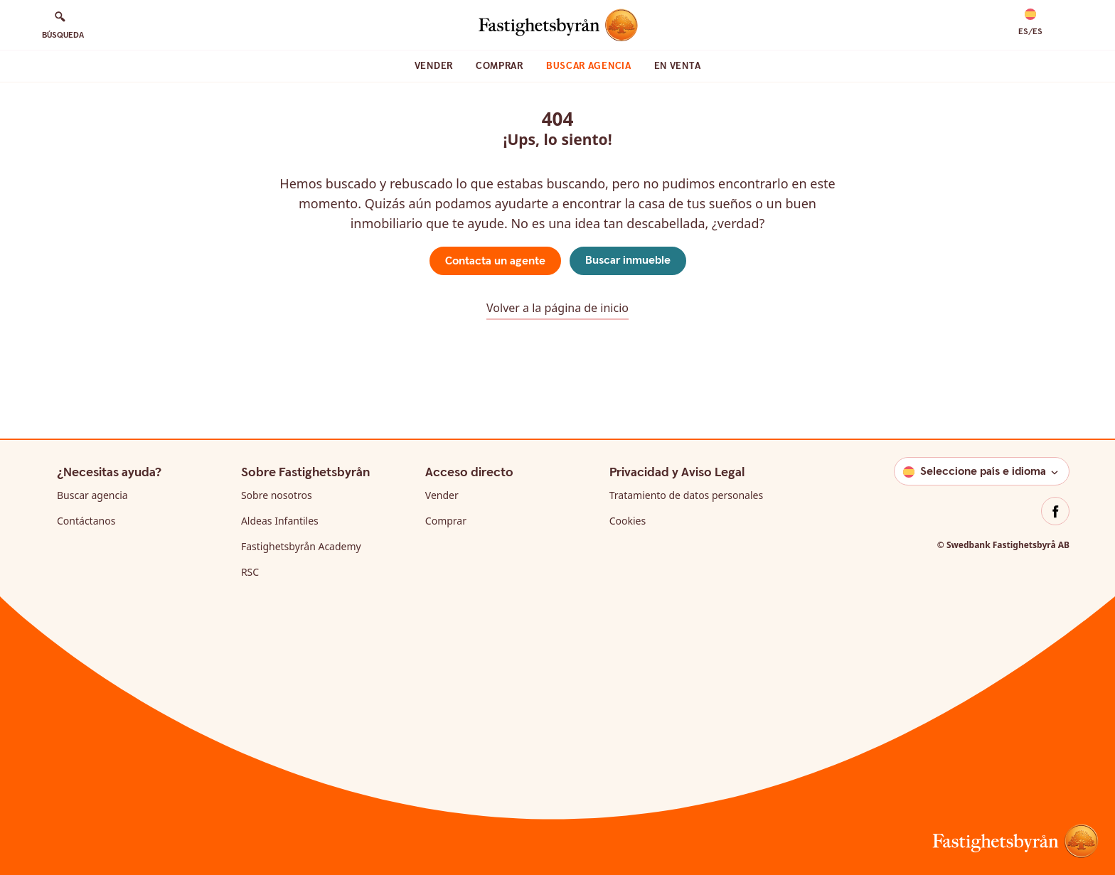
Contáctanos (86, 520)
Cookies (627, 520)
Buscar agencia (588, 66)
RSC (250, 572)
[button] (1030, 23)
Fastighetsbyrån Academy (301, 546)
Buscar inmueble (628, 260)
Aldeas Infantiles (280, 520)
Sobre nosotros (276, 495)
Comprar (499, 66)
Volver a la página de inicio (557, 308)
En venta (677, 66)
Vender (434, 66)
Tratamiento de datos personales (686, 495)
